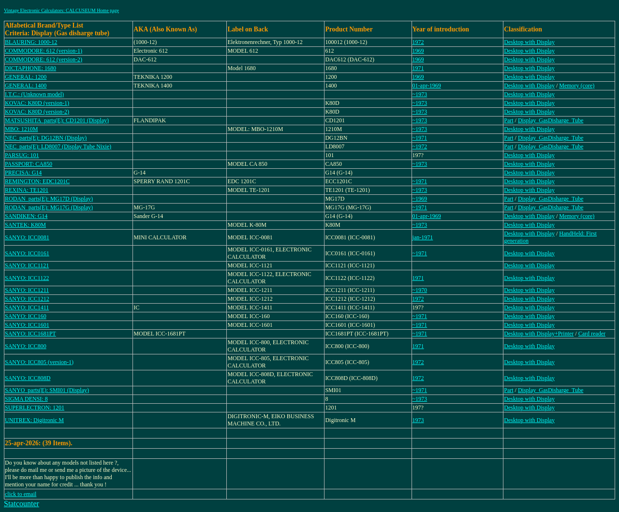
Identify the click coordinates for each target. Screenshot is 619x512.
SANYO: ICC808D (27, 378)
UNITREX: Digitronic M (34, 420)
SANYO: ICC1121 (27, 265)
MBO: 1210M (21, 129)
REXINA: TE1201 (26, 190)
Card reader (591, 333)
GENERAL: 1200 (25, 76)
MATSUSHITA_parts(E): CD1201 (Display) (57, 120)
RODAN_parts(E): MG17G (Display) (49, 207)
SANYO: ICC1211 (27, 290)
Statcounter (21, 503)
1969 (418, 50)
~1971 (420, 137)
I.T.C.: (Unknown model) (34, 94)
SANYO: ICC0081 (27, 237)
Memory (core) (576, 85)
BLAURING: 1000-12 (31, 42)
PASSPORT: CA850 (28, 164)
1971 (418, 68)
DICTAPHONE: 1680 (30, 68)
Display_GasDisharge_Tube (550, 120)
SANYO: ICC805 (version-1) (39, 362)
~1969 (420, 198)
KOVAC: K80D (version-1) (37, 103)
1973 (418, 420)
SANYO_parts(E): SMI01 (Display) (47, 390)
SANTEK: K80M (25, 224)
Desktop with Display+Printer (539, 333)
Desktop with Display (529, 42)
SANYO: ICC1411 (27, 307)
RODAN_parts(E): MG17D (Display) (49, 198)
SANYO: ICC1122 (27, 278)
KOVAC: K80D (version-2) (37, 111)
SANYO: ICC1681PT (30, 333)
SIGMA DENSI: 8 (26, 398)
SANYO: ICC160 (25, 316)
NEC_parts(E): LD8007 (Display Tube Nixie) (58, 146)
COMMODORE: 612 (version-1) (43, 50)
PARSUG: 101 (22, 155)
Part (508, 120)
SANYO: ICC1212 (27, 298)
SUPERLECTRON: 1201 (34, 407)
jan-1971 (423, 237)
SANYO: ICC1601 (27, 325)
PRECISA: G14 (23, 172)
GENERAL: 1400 (25, 85)
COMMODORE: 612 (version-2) (43, 59)
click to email (20, 494)
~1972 (420, 146)
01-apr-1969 (427, 85)
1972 (418, 42)
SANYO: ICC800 (25, 346)
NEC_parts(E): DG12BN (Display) (46, 137)
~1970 (420, 290)
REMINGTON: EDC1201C (37, 181)
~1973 (420, 94)
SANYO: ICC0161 (27, 253)
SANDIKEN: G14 (26, 216)
